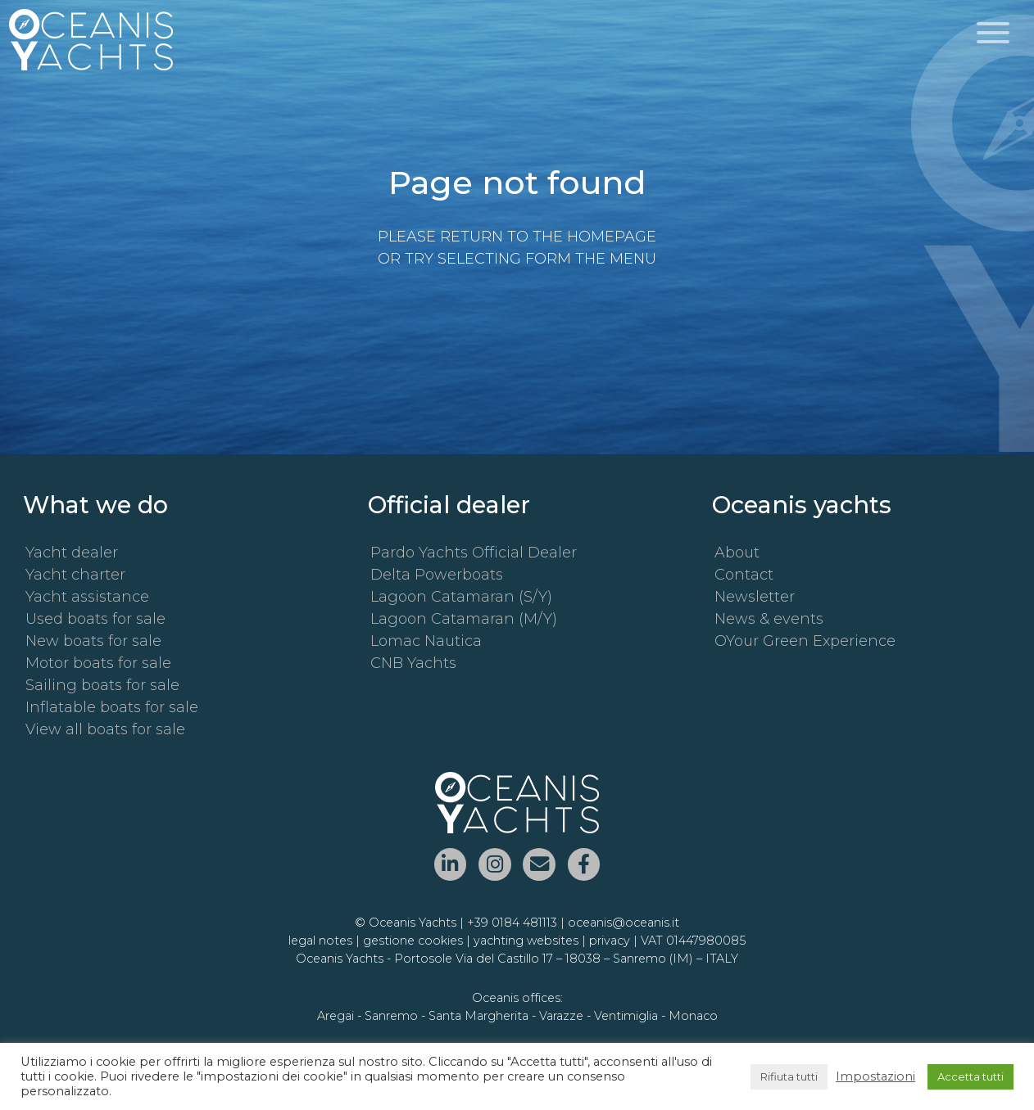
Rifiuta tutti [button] (789, 1076)
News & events (768, 619)
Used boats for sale (95, 619)
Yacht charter (75, 575)
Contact (743, 575)
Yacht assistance (87, 597)
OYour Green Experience (805, 641)
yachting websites (526, 940)
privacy (609, 940)
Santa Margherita (478, 1015)
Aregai (335, 1015)
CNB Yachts (413, 663)
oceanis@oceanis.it (623, 922)
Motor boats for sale (98, 663)
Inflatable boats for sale (111, 707)
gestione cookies (413, 940)
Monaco (693, 1015)
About (737, 553)
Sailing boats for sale (102, 685)
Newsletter (754, 597)
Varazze (561, 1015)
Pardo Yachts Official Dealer (473, 553)
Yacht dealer (71, 553)
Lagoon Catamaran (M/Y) (463, 619)
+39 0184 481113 (512, 922)
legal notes (320, 940)
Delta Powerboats (436, 575)
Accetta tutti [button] (970, 1076)
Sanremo (391, 1015)
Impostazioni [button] (875, 1076)
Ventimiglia (626, 1015)
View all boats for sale (105, 729)
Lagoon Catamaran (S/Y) (461, 597)
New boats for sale (93, 641)
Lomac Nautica (426, 641)
